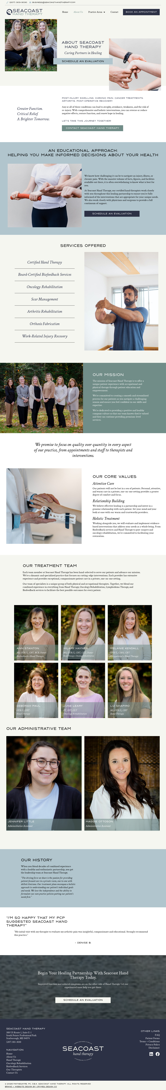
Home (65, 12)
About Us (78, 12)
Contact (114, 12)
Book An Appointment (141, 12)
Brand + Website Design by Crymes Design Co (31, 1087)
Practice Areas (96, 12)
